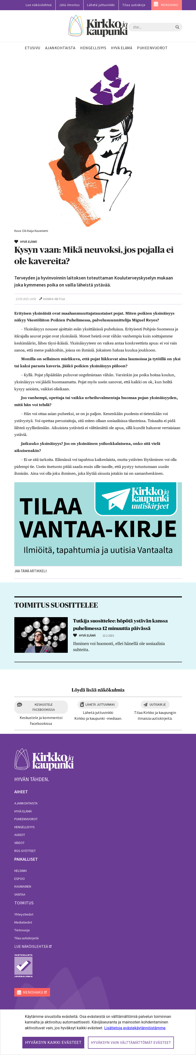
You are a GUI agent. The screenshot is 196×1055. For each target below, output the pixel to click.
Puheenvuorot (26, 819)
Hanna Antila (54, 299)
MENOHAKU (169, 5)
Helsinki (20, 870)
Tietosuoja (22, 930)
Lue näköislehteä (39, 5)
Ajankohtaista (26, 803)
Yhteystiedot (23, 914)
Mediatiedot (23, 922)
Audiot (19, 835)
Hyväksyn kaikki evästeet (53, 1042)
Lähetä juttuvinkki (101, 5)
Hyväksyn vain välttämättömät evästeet (131, 1043)
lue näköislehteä (31, 946)
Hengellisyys (24, 827)
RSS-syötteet (25, 851)
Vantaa (19, 894)
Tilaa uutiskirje (133, 5)
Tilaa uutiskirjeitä (26, 938)
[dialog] (98, 1032)
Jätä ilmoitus (69, 5)
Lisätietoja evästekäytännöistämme (134, 1028)
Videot (19, 843)
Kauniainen (22, 886)
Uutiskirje (158, 704)
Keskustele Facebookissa (44, 707)
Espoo (19, 878)
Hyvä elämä (23, 811)
